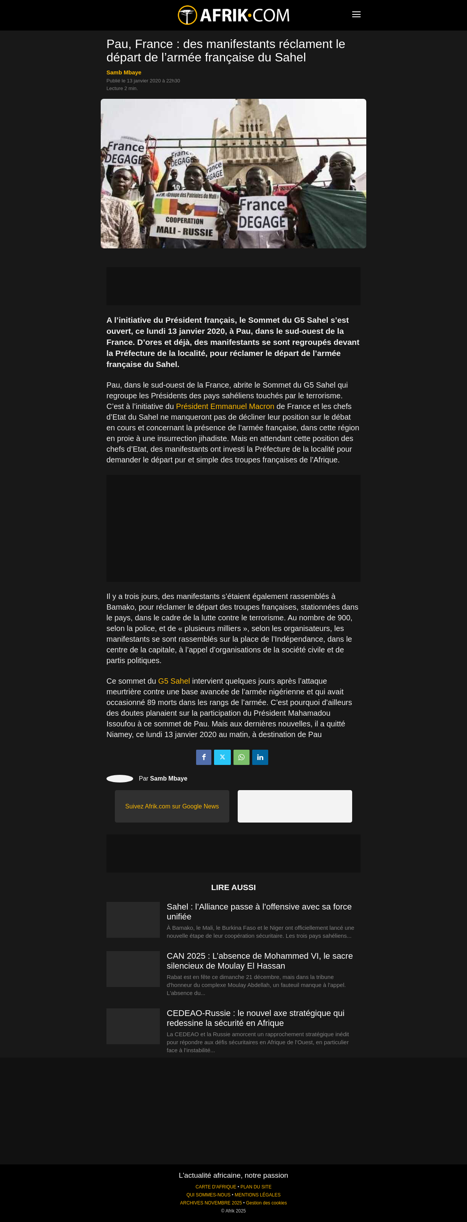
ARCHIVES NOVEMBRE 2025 (211, 1203)
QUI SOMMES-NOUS (209, 1195)
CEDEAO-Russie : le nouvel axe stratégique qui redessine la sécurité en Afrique (256, 1018)
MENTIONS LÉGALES (257, 1195)
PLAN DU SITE (255, 1187)
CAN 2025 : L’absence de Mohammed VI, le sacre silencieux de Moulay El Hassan (260, 961)
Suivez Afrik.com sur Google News (172, 806)
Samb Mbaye (124, 72)
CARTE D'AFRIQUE (215, 1187)
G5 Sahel (174, 681)
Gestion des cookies (266, 1203)
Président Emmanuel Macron (225, 406)
